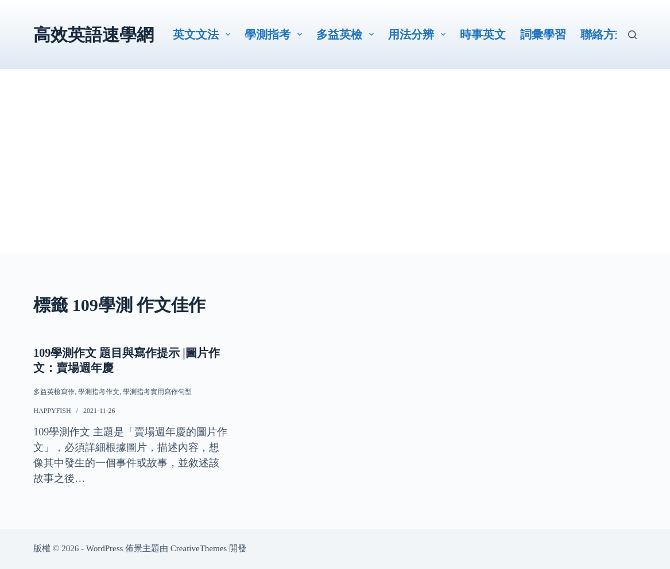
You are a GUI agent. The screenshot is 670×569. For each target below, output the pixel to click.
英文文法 (204, 34)
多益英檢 (347, 34)
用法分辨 (419, 34)
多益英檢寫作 (54, 392)
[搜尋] (632, 34)
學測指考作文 (98, 392)
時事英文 (483, 34)
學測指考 (276, 34)
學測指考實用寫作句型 (157, 392)
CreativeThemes (199, 548)
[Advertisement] (334, 173)
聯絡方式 (603, 34)
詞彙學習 (543, 34)
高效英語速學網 (93, 34)
